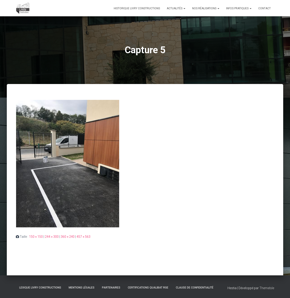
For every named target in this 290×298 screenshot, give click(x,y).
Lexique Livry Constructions (40, 287)
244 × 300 (52, 236)
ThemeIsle (266, 288)
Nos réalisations (205, 8)
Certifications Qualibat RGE (148, 287)
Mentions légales (81, 287)
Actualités (176, 8)
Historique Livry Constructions (137, 8)
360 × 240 (68, 236)
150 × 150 (36, 236)
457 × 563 (83, 236)
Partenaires (111, 287)
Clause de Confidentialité (194, 287)
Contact (264, 8)
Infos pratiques (238, 8)
